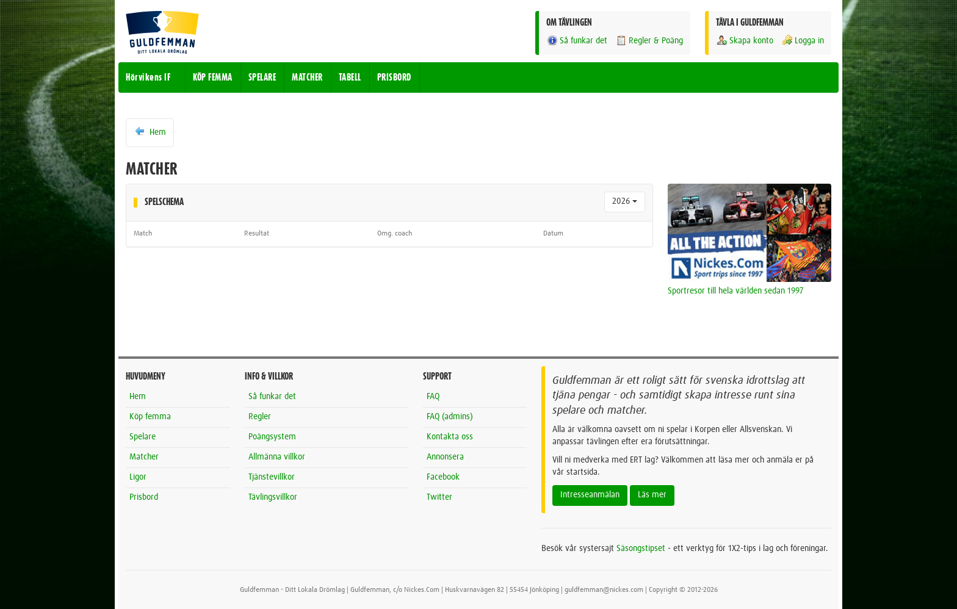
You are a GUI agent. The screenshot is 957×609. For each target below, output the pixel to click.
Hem (150, 132)
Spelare (142, 437)
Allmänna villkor (276, 457)
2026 (624, 201)
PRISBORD (394, 77)
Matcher (144, 457)
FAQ (433, 396)
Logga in (802, 40)
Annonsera (445, 457)
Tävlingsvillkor (272, 497)
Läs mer (652, 495)
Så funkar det (576, 40)
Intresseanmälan (589, 495)
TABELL (350, 77)
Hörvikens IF (148, 77)
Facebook (443, 477)
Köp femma (150, 417)
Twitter (439, 497)
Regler (259, 417)
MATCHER (307, 77)
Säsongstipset (640, 548)
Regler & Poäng (649, 40)
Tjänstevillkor (271, 477)
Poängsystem (272, 437)
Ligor (137, 477)
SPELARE (262, 77)
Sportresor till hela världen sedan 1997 (736, 291)
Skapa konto (744, 40)
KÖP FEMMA (213, 77)
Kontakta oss (450, 437)
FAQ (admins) (450, 417)
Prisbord (143, 497)
